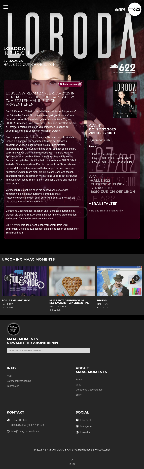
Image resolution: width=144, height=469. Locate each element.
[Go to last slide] (7, 278)
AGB (9, 375)
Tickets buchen (68, 84)
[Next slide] (136, 278)
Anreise (16, 224)
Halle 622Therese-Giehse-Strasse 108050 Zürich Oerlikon (113, 186)
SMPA (79, 394)
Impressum (13, 385)
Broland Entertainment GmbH (107, 210)
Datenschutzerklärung (19, 380)
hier (51, 218)
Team (79, 379)
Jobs (78, 384)
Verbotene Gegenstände (89, 389)
